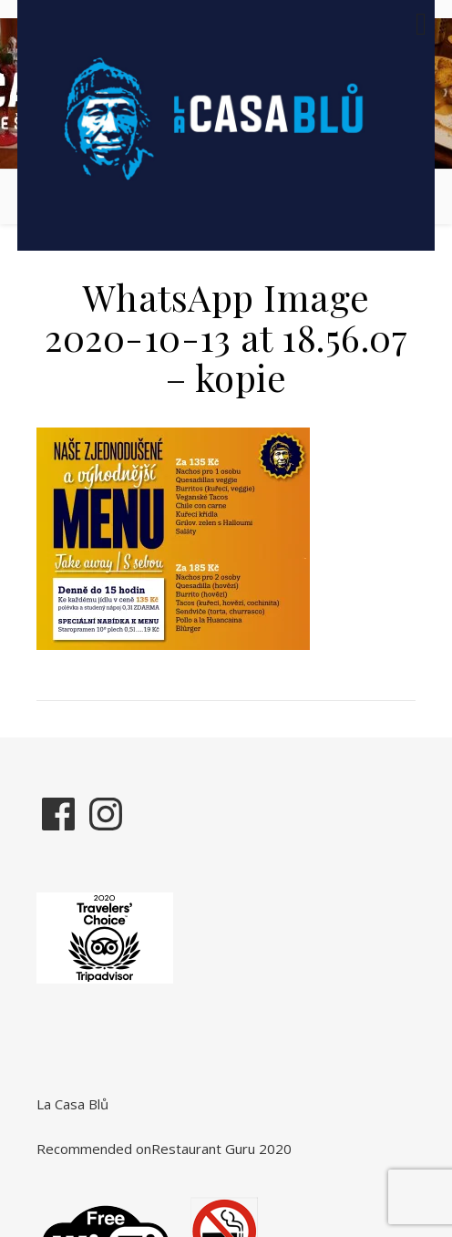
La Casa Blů (72, 1104)
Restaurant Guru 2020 (221, 1148)
